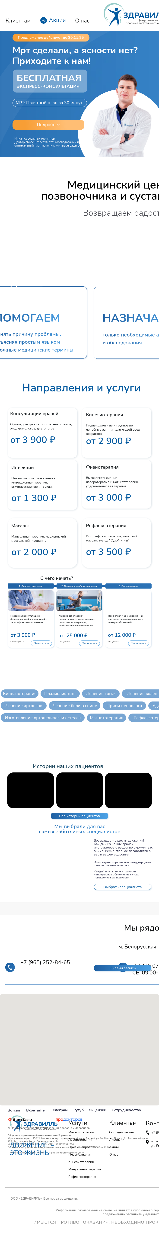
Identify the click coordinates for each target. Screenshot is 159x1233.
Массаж (20, 526)
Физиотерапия (102, 467)
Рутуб (78, 1110)
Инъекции (23, 467)
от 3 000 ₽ (108, 497)
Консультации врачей (34, 413)
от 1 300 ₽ (33, 498)
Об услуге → (17, 641)
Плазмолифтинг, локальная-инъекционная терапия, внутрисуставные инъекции (33, 482)
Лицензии (97, 1110)
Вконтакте (35, 1110)
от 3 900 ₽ (32, 440)
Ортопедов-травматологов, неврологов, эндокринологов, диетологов (41, 426)
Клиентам (18, 20)
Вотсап (14, 1110)
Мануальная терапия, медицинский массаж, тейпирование (38, 538)
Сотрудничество (126, 1110)
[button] (49, 125)
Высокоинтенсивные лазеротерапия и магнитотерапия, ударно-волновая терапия (112, 482)
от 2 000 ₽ (33, 552)
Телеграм (59, 1110)
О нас (82, 20)
